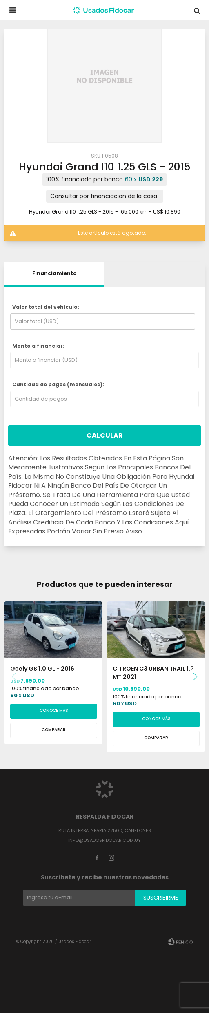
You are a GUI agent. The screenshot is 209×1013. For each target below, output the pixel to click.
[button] (195, 677)
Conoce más (54, 710)
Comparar (54, 730)
